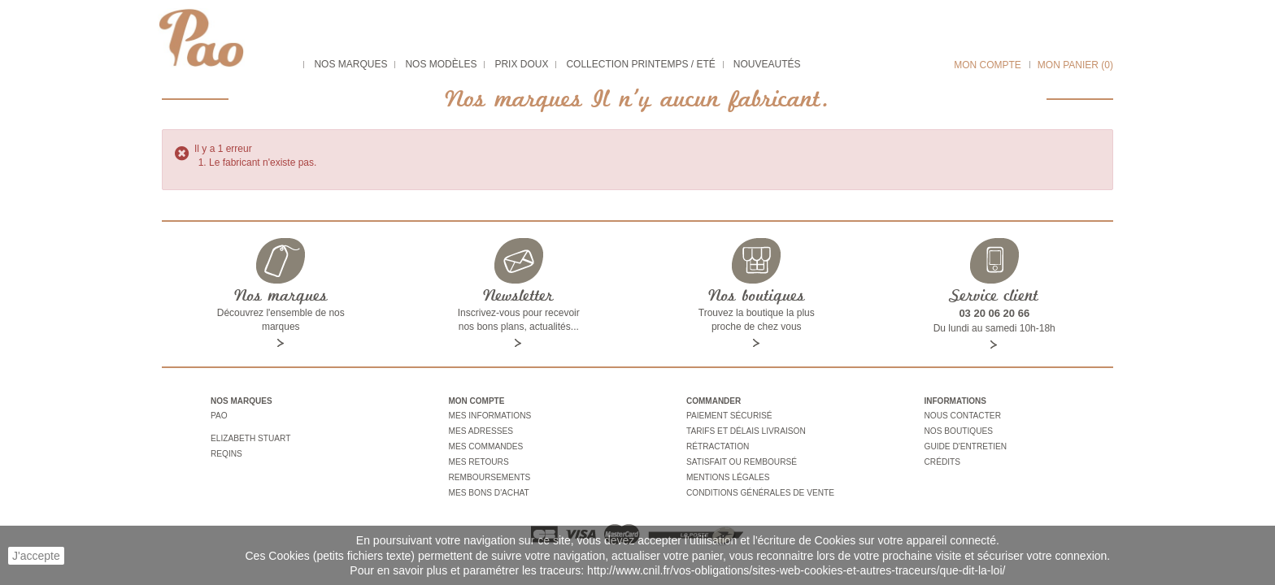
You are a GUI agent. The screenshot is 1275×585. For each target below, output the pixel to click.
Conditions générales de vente (759, 489)
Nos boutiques (958, 430)
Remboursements (489, 474)
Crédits (942, 460)
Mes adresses (480, 430)
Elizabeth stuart (250, 436)
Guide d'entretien (965, 444)
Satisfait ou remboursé (740, 460)
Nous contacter (962, 415)
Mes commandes (486, 444)
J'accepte (36, 555)
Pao (219, 415)
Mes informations (489, 415)
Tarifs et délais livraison (745, 430)
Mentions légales (727, 474)
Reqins (226, 451)
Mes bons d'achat (489, 489)
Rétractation (717, 444)
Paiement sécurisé (728, 415)
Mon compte (987, 65)
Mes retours (478, 460)
